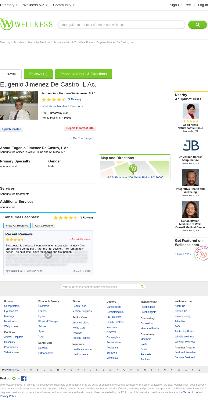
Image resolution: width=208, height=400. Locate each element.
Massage (9, 316)
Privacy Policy (183, 316)
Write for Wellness (185, 341)
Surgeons (112, 352)
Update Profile (11, 129)
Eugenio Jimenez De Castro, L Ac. (115, 42)
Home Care (78, 327)
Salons (42, 326)
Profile (11, 74)
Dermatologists (115, 311)
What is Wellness (184, 336)
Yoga (41, 336)
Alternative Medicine (39, 42)
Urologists (112, 357)
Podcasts (146, 354)
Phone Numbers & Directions (83, 74)
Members (146, 339)
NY (74, 42)
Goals (144, 349)
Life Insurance (80, 354)
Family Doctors (115, 322)
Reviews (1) (38, 74)
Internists (112, 327)
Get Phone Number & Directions (63, 106)
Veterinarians (11, 352)
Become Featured (185, 357)
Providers (19, 42)
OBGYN (111, 332)
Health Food (79, 306)
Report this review (81, 239)
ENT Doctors (114, 317)
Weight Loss (11, 326)
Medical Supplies (82, 311)
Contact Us (181, 311)
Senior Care (79, 317)
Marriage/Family (150, 328)
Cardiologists (114, 306)
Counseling (147, 318)
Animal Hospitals (13, 337)
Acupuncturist (62, 42)
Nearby (191, 97)
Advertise (180, 321)
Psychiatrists (148, 306)
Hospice (77, 332)
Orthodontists (45, 353)
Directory (7, 5)
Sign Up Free (180, 5)
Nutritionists (11, 321)
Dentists (42, 348)
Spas (41, 331)
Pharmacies (11, 347)
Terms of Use (190, 392)
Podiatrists (112, 347)
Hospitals (9, 342)
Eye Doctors (11, 311)
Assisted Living (80, 322)
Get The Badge (82, 138)
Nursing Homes (81, 337)
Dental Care (45, 342)
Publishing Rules (184, 331)
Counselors (147, 323)
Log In (203, 5)
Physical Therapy (48, 321)
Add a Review (44, 225)
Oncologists (113, 337)
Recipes (145, 359)
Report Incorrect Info (80, 128)
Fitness (42, 311)
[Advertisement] (77, 55)
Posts (144, 344)
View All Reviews (17, 225)
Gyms (41, 316)
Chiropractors (11, 306)
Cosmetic (43, 306)
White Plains (86, 42)
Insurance (78, 344)
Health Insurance (82, 349)
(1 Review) (74, 99)
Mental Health (149, 301)
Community (62, 5)
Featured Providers (185, 352)
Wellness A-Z (33, 5)
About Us (180, 306)
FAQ (177, 326)
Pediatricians (114, 342)
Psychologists (148, 311)
